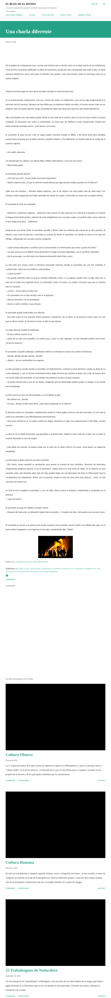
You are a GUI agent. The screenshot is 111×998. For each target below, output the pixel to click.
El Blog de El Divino (21, 3)
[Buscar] (94, 4)
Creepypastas (47, 569)
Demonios (57, 569)
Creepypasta (35, 569)
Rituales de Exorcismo (19, 572)
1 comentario (23, 780)
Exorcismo (79, 569)
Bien (17, 569)
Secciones (32, 15)
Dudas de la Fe (68, 569)
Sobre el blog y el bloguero (14, 15)
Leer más (101, 780)
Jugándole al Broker (84, 15)
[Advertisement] (55, 659)
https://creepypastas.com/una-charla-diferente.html (29, 562)
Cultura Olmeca (19, 754)
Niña (7, 572)
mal (99, 569)
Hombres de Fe (91, 569)
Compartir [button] (10, 579)
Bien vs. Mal (25, 569)
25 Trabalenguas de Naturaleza (31, 970)
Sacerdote (34, 572)
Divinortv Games (65, 15)
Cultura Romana (20, 862)
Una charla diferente (49, 572)
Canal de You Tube (48, 15)
